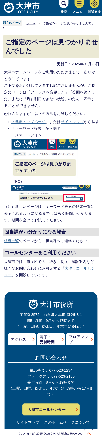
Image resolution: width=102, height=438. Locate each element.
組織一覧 (11, 241)
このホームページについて (67, 422)
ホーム (30, 23)
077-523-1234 (60, 370)
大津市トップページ (28, 122)
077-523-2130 (63, 376)
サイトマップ (72, 122)
